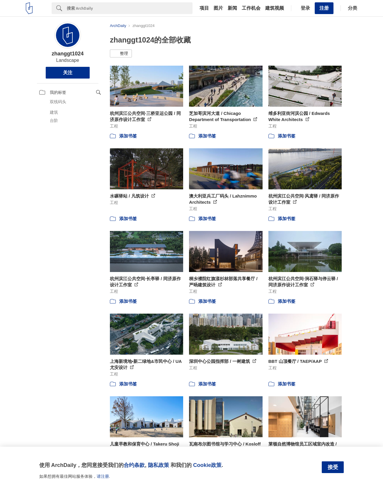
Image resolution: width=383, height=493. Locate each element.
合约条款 (134, 465)
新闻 (232, 8)
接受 (333, 467)
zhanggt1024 (68, 54)
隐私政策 (158, 465)
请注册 (103, 476)
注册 (324, 8)
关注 (67, 72)
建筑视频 (274, 8)
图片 (218, 8)
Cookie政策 (207, 465)
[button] (121, 54)
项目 (204, 8)
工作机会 (251, 8)
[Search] (130, 8)
